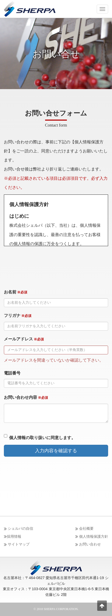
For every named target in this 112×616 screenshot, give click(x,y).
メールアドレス (24, 339)
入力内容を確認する (56, 450)
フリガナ (17, 315)
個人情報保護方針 (91, 537)
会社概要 (84, 529)
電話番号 (12, 373)
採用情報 (12, 537)
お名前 (15, 292)
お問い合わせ (88, 544)
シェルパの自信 (18, 529)
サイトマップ (17, 544)
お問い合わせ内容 (26, 397)
